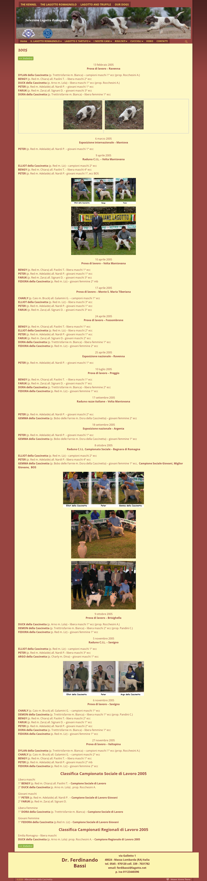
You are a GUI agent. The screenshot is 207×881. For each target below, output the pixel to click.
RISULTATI (122, 41)
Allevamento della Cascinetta (38, 879)
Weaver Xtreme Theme (180, 879)
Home (23, 41)
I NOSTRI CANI (103, 41)
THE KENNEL (29, 4)
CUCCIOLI (137, 41)
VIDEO (149, 41)
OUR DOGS (122, 4)
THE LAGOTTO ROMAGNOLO (58, 4)
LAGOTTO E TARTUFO (78, 41)
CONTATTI (162, 41)
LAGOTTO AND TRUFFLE (96, 4)
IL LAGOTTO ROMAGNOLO (46, 41)
